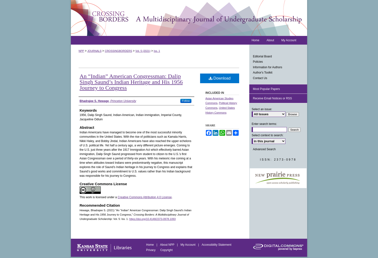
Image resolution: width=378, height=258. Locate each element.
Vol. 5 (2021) (142, 50)
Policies (258, 61)
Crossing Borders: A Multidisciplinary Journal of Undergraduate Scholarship (189, 18)
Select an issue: (262, 109)
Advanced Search (264, 149)
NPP (81, 50)
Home (150, 244)
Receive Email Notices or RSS (272, 98)
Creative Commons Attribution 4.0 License (145, 197)
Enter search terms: (264, 124)
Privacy (151, 250)
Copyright (166, 250)
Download (220, 78)
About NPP (167, 244)
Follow (186, 100)
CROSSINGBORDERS (118, 50)
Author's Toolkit (262, 72)
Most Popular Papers (266, 89)
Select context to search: (267, 135)
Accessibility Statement (216, 244)
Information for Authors (267, 67)
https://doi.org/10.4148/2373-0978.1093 (152, 218)
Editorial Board (262, 56)
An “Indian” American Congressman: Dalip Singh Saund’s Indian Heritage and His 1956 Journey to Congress (131, 82)
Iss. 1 (157, 50)
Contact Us (260, 78)
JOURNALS (94, 50)
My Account (188, 244)
